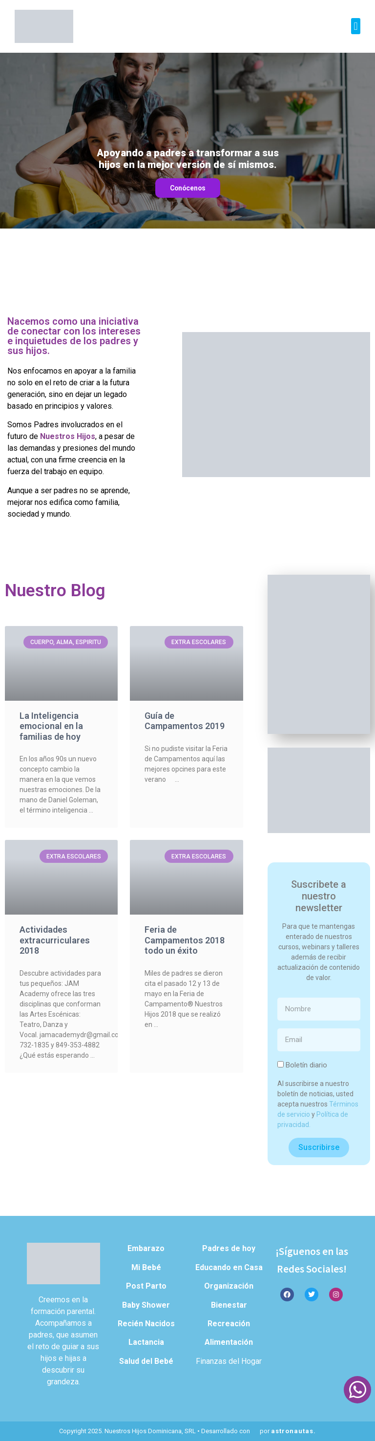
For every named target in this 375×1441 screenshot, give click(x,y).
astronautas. (293, 1431)
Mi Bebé (146, 1267)
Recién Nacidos (146, 1323)
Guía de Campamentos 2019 (185, 720)
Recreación (229, 1323)
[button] (355, 26)
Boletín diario (306, 1065)
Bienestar (229, 1305)
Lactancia (146, 1342)
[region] (187, 141)
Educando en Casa (229, 1267)
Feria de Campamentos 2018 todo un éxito (185, 940)
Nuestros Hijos (67, 436)
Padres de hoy (228, 1248)
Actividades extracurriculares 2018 (55, 940)
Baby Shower (146, 1305)
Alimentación (229, 1342)
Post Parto (146, 1286)
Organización (228, 1286)
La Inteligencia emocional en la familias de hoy (51, 726)
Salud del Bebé (146, 1361)
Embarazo (146, 1248)
